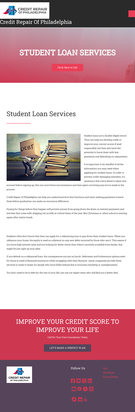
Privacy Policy (110, 376)
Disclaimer (108, 372)
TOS (105, 368)
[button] (67, 67)
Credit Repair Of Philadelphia (36, 21)
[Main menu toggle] (131, 13)
